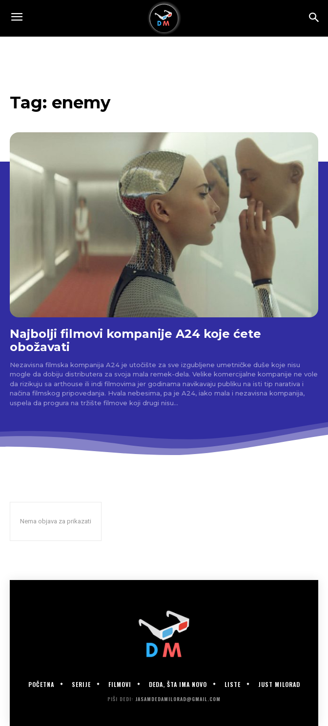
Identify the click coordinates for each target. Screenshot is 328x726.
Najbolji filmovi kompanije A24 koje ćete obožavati (135, 340)
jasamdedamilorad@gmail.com (178, 699)
